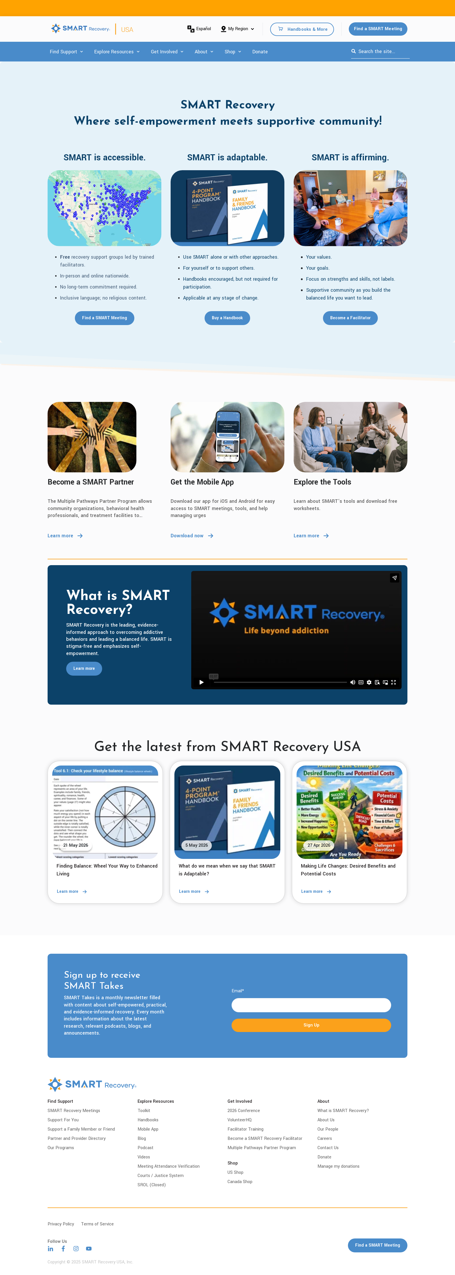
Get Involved (164, 51)
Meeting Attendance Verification (169, 1166)
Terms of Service (97, 1224)
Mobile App (148, 1129)
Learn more (65, 535)
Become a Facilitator (350, 318)
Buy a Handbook (227, 318)
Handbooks (148, 1120)
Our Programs (61, 1148)
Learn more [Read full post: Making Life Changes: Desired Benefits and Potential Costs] (318, 891)
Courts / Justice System (161, 1176)
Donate (260, 51)
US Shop (235, 1172)
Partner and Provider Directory (77, 1139)
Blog (142, 1139)
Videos (144, 1157)
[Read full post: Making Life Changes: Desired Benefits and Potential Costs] (349, 812)
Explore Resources (114, 51)
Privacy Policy (61, 1224)
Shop (230, 51)
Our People (327, 1129)
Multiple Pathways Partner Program (262, 1148)
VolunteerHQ (240, 1120)
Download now (192, 535)
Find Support (63, 51)
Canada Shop (240, 1182)
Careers (324, 1139)
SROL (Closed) (152, 1185)
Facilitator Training (245, 1129)
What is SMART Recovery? (343, 1111)
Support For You (63, 1120)
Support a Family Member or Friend (81, 1129)
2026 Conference (244, 1111)
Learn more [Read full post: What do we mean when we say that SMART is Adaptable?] (196, 891)
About (201, 51)
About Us (326, 1120)
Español (199, 29)
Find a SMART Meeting (378, 29)
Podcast (146, 1148)
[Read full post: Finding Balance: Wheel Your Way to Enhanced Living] (105, 812)
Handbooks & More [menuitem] (308, 29)
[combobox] (380, 52)
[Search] (353, 52)
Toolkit (144, 1111)
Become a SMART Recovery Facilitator (265, 1139)
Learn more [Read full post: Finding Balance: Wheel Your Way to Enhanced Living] (74, 891)
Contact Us (328, 1148)
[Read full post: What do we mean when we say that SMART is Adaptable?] (227, 812)
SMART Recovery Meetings (74, 1111)
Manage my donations (338, 1166)
